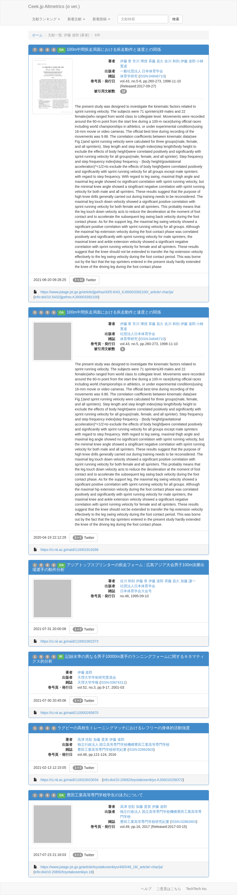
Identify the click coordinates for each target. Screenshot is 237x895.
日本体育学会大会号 (136, 591)
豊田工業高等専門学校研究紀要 (102, 750)
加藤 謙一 (188, 581)
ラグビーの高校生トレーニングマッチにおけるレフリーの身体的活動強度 (123, 728)
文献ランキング (46, 19)
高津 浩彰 (85, 739)
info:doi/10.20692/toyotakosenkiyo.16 (64, 872)
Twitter (84, 280)
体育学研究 (129, 76)
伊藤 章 (126, 61)
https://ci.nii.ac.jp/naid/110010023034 (69, 780)
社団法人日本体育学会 (137, 334)
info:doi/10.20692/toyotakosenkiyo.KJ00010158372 (143, 780)
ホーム (37, 35)
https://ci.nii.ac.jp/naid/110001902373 (69, 641)
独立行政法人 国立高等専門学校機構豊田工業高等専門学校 (123, 744)
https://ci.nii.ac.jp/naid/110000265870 (69, 713)
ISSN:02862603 (141, 750)
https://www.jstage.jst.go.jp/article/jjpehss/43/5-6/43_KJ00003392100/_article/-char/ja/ (106, 292)
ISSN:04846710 (152, 76)
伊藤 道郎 (188, 61)
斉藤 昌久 (156, 61)
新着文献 (76, 19)
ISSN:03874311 (113, 682)
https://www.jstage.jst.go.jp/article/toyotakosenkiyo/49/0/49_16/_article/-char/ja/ (101, 867)
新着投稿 (101, 19)
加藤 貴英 (100, 739)
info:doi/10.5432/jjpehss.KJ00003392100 (66, 297)
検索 (175, 19)
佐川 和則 (172, 61)
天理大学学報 (88, 682)
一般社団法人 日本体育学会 (141, 71)
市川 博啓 (139, 61)
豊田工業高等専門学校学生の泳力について (105, 795)
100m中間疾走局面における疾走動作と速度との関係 (114, 49)
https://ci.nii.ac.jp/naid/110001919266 (69, 550)
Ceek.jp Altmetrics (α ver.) (54, 6)
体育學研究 (129, 339)
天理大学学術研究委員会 (96, 677)
